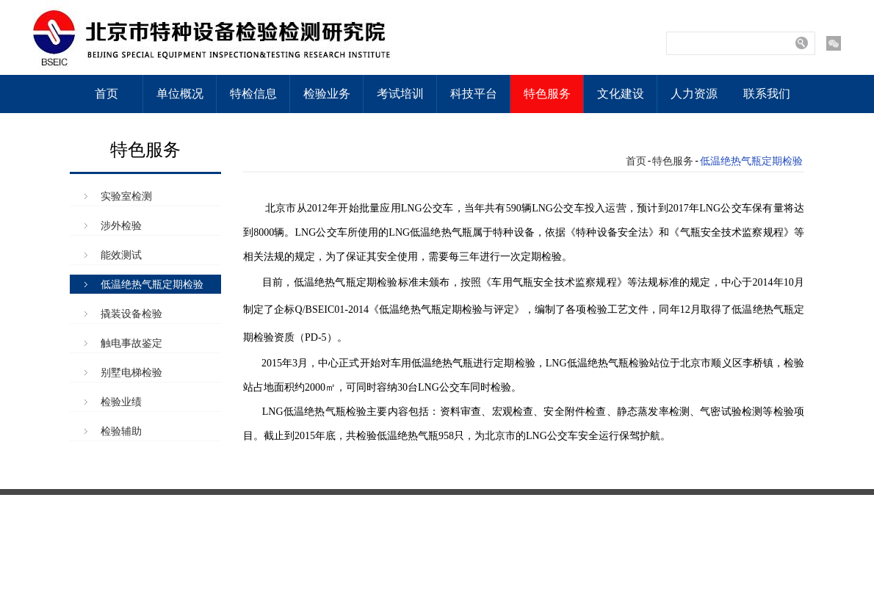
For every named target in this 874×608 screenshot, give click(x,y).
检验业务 (326, 93)
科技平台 (473, 93)
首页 (106, 93)
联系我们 (766, 93)
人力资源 (694, 93)
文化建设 (620, 93)
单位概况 (179, 93)
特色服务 (547, 93)
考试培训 (400, 93)
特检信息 (253, 93)
